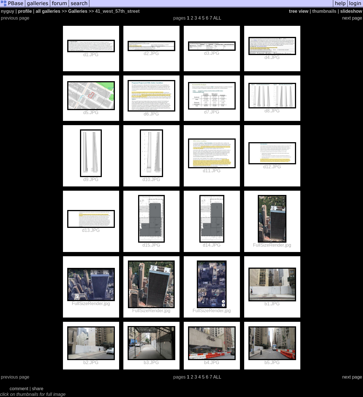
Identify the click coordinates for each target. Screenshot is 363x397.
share (37, 388)
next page (352, 18)
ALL (217, 18)
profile (25, 11)
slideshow (351, 11)
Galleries (78, 11)
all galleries (48, 11)
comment (19, 388)
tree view (298, 11)
